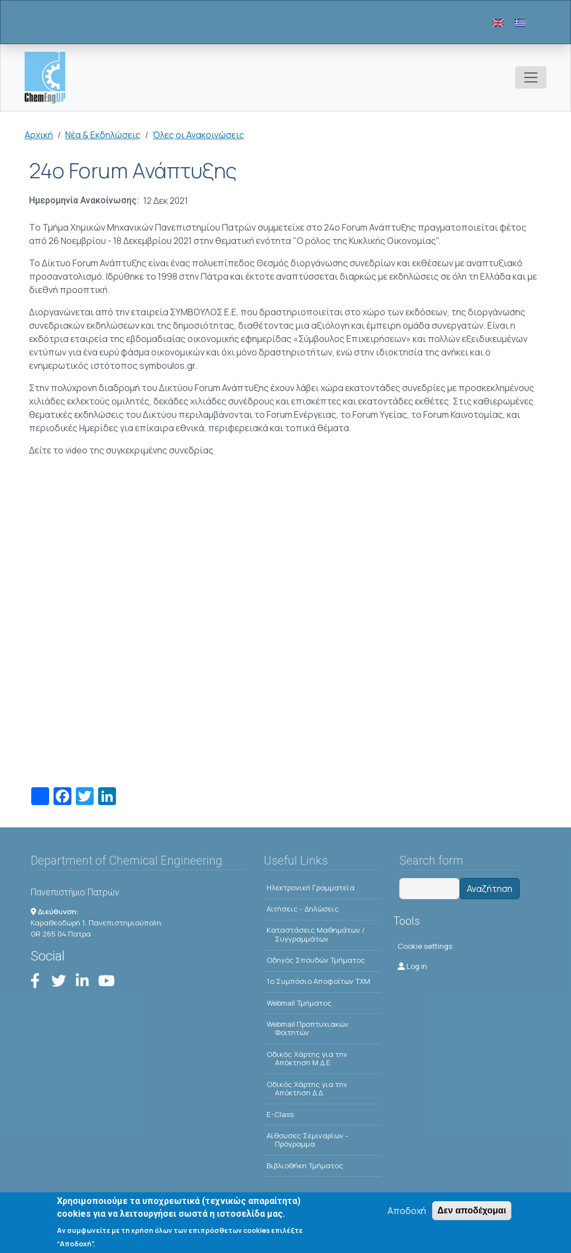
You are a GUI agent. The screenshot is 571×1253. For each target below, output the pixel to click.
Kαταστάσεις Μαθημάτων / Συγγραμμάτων (316, 934)
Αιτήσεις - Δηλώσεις (303, 909)
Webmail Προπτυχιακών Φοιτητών (308, 1028)
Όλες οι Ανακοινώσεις (198, 135)
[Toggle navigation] (530, 77)
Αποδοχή (407, 1211)
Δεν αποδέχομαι (471, 1210)
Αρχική (39, 135)
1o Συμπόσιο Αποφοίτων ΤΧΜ (318, 981)
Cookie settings (425, 946)
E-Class (280, 1114)
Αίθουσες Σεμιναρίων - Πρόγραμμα (308, 1139)
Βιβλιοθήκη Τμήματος (305, 1166)
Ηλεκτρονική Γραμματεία (311, 888)
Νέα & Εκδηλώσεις (103, 135)
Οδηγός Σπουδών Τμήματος (316, 960)
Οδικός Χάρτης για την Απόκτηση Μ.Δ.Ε (307, 1058)
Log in (412, 966)
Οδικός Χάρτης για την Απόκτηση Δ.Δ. (307, 1088)
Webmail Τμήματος (299, 1003)
